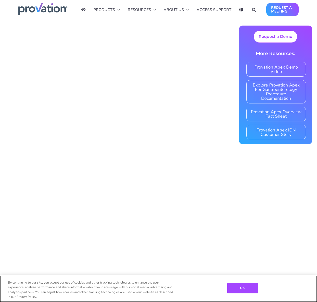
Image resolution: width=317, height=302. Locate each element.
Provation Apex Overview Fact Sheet (276, 114)
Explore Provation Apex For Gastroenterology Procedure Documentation (276, 91)
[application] (117, 9)
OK (242, 288)
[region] (158, 288)
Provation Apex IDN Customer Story (276, 132)
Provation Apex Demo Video (276, 69)
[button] (254, 11)
